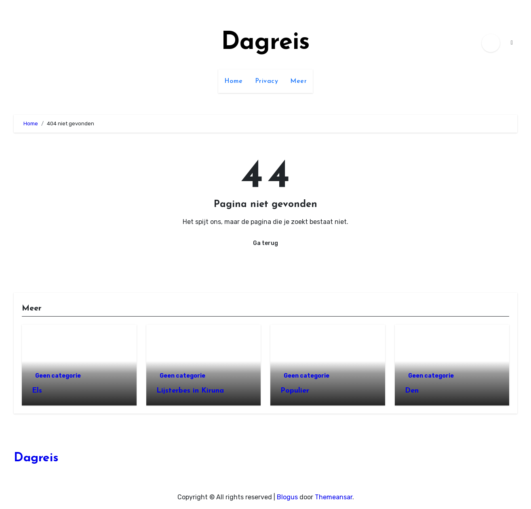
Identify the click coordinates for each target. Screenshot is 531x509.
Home (233, 81)
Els (37, 391)
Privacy (266, 81)
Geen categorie (58, 375)
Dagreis (265, 43)
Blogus (287, 497)
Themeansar (333, 497)
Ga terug (265, 243)
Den (412, 391)
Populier (294, 391)
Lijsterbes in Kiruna (190, 391)
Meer (298, 81)
